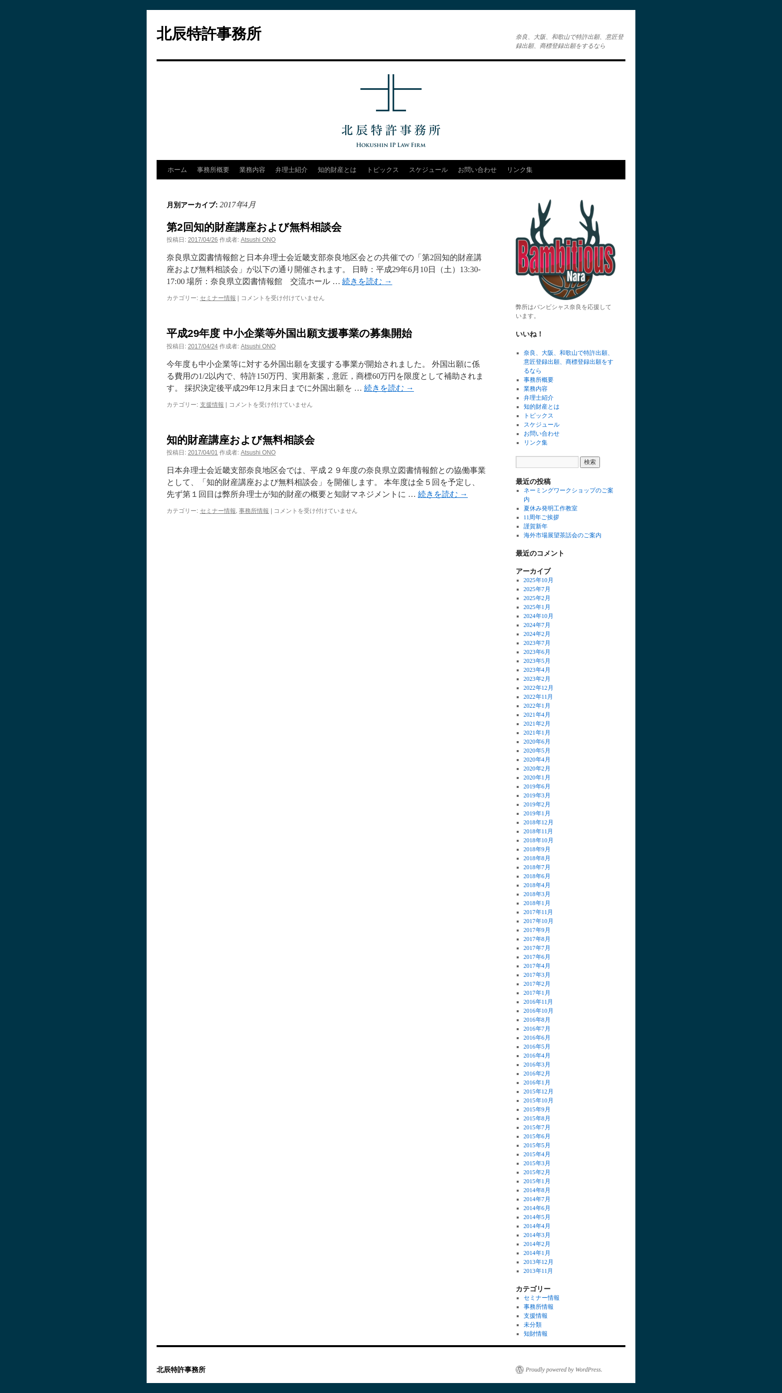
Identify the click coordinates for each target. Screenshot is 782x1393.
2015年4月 (537, 1154)
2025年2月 (537, 598)
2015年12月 (539, 1091)
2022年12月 (539, 687)
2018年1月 (537, 903)
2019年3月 (537, 795)
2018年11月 (539, 831)
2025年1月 (537, 607)
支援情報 (212, 404)
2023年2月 (537, 678)
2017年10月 (539, 921)
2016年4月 (537, 1055)
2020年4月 (537, 759)
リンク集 (520, 169)
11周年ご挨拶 (542, 517)
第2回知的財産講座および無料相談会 (254, 227)
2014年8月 (537, 1190)
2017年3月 (537, 974)
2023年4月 (537, 669)
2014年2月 (537, 1243)
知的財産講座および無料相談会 (241, 440)
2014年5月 (537, 1217)
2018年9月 (537, 849)
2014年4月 (537, 1226)
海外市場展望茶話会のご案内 (562, 535)
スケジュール (428, 169)
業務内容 (252, 169)
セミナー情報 (218, 298)
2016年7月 (537, 1028)
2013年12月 (539, 1261)
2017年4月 (537, 965)
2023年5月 (537, 660)
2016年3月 (537, 1064)
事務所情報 (254, 510)
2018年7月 (537, 867)
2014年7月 (537, 1199)
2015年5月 (537, 1145)
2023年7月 (537, 642)
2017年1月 (537, 992)
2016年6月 (537, 1037)
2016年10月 (539, 1010)
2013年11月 (539, 1270)
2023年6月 (537, 651)
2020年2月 (537, 768)
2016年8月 (537, 1019)
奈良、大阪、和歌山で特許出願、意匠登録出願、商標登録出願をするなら (568, 361)
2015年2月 (537, 1172)
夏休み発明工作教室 (551, 508)
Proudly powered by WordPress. (564, 1369)
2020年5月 (537, 750)
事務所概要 (213, 169)
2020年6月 (537, 741)
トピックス (383, 169)
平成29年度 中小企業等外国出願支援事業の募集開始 (289, 333)
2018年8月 (537, 858)
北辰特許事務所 (209, 33)
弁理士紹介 (291, 169)
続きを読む (367, 281)
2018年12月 (539, 822)
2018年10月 (539, 840)
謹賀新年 (536, 526)
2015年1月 (537, 1181)
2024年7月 (537, 624)
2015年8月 (537, 1118)
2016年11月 (539, 1001)
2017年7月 (537, 947)
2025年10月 (539, 580)
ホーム (177, 169)
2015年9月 (537, 1109)
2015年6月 (537, 1136)
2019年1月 (537, 813)
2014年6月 (537, 1208)
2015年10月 (539, 1100)
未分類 (533, 1324)
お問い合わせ (477, 169)
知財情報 (536, 1333)
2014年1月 (537, 1252)
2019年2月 (537, 804)
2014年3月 (537, 1235)
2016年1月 (537, 1082)
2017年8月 (537, 938)
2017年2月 (537, 983)
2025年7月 (537, 589)
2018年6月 (537, 876)
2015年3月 (537, 1163)
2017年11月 (539, 912)
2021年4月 (537, 714)
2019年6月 (537, 786)
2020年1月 (537, 777)
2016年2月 (537, 1073)
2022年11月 (539, 696)
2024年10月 (539, 616)
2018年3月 (537, 894)
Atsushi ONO (258, 239)
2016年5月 (537, 1046)
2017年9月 (537, 930)
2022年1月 (537, 705)
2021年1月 (537, 732)
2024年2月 (537, 633)
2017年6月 (537, 956)
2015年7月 (537, 1127)
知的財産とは (337, 169)
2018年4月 (537, 885)
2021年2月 (537, 723)
